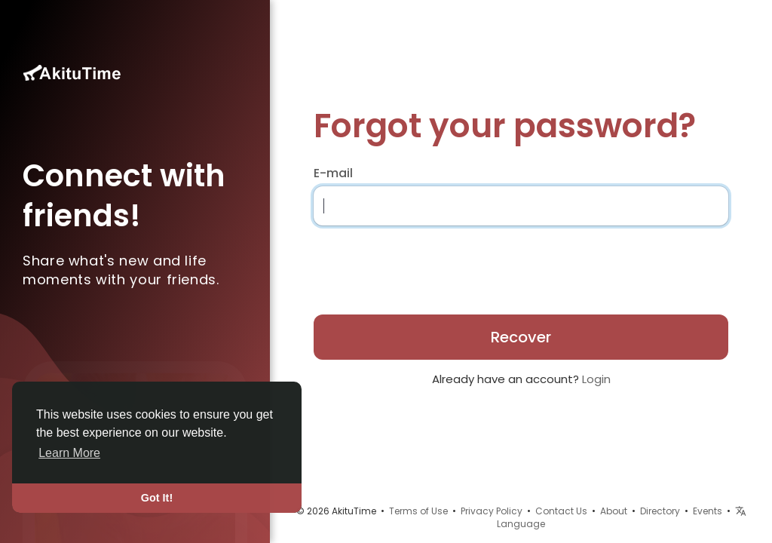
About (613, 511)
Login (596, 379)
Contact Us (561, 511)
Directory (660, 511)
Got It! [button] (157, 498)
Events (707, 511)
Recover (521, 337)
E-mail (333, 173)
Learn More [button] (69, 452)
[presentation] (411, 265)
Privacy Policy (491, 511)
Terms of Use (418, 511)
